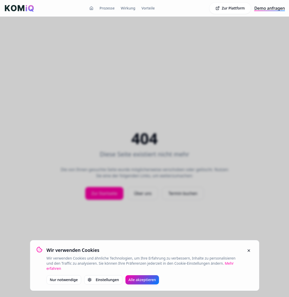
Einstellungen (103, 279)
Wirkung (128, 8)
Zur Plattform (230, 8)
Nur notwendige (64, 279)
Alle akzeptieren (142, 279)
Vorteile (148, 8)
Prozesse (107, 8)
